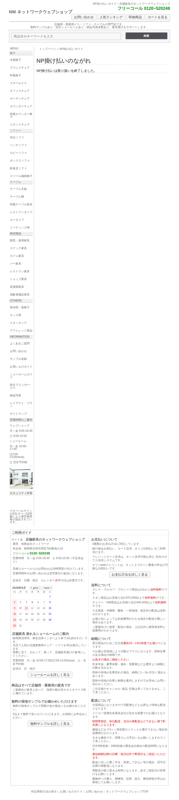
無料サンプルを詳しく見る (50, 724)
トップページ (47, 49)
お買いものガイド (71, 791)
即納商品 (135, 17)
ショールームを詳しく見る (50, 675)
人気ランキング (111, 17)
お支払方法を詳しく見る (130, 574)
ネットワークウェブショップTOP (127, 791)
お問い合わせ (84, 17)
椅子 (13, 53)
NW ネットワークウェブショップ (40, 12)
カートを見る (157, 17)
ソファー (15, 130)
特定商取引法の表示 (44, 791)
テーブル (15, 182)
